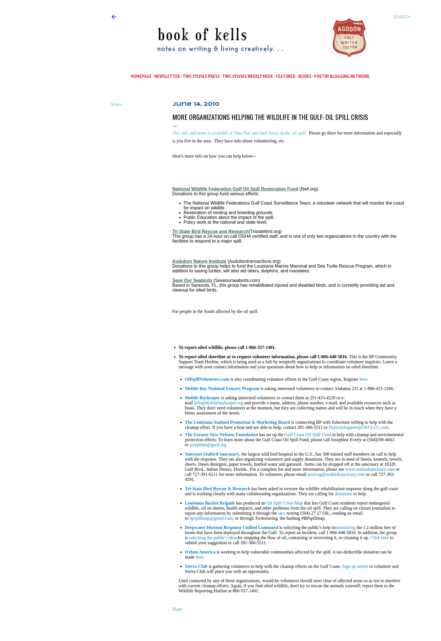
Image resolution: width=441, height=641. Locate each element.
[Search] (402, 17)
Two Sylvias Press (201, 76)
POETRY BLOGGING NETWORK (342, 76)
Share (177, 609)
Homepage (141, 76)
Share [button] (116, 104)
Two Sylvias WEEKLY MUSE (247, 76)
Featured (286, 76)
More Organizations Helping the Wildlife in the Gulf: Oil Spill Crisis (270, 117)
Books (304, 76)
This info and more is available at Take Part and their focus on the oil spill (239, 133)
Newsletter (167, 76)
